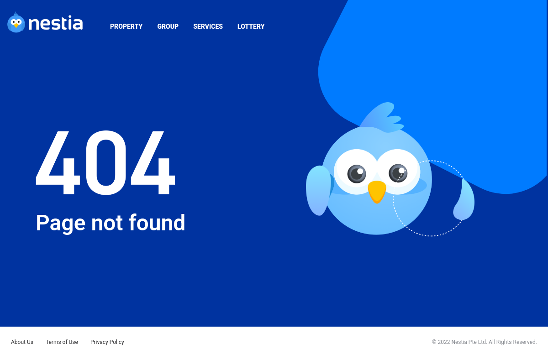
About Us (22, 342)
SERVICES (208, 26)
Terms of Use (62, 342)
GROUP (168, 26)
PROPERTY (126, 26)
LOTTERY (250, 26)
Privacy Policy (107, 342)
